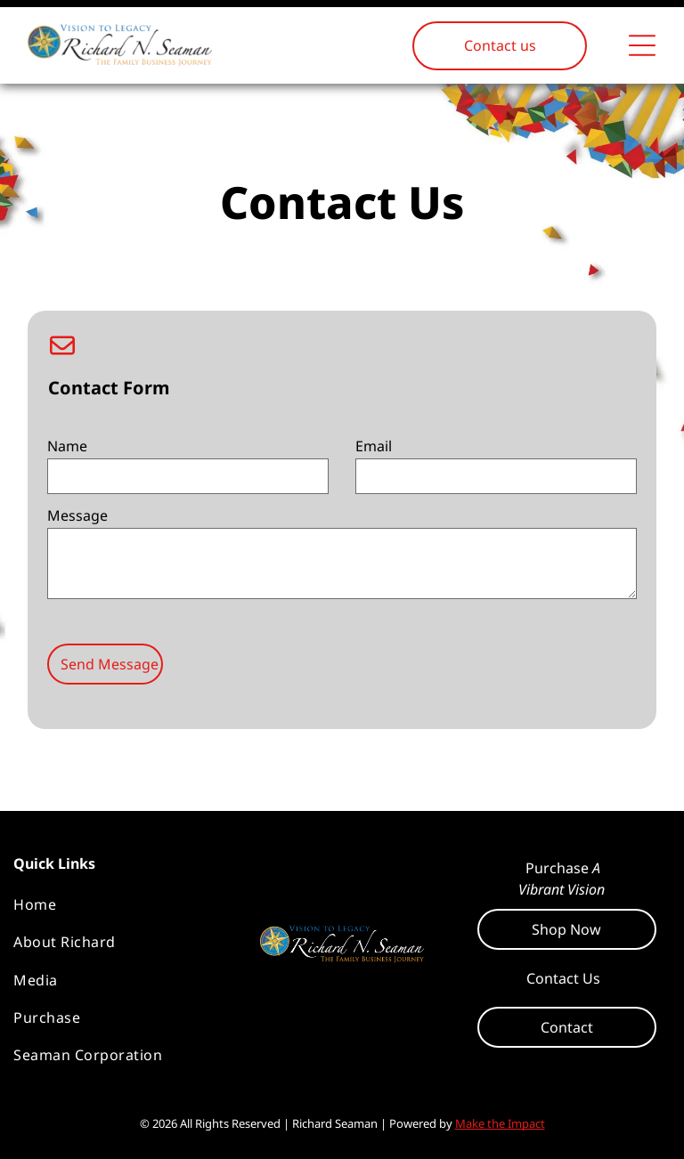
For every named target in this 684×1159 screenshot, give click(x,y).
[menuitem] (120, 904)
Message (77, 515)
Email (373, 446)
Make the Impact (500, 1123)
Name (67, 446)
